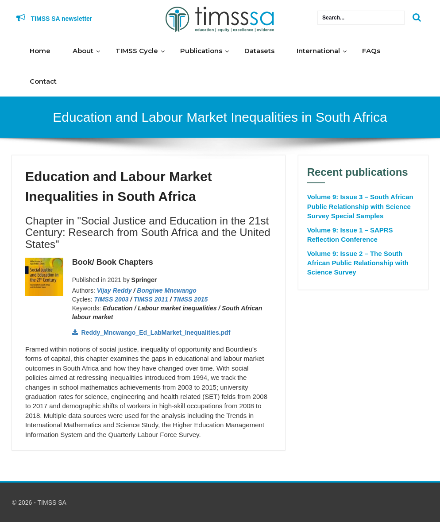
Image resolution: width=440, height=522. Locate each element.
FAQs (371, 50)
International (318, 50)
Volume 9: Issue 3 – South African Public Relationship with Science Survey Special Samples (360, 206)
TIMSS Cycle (137, 50)
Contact (43, 81)
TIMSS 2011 (151, 299)
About (83, 50)
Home (40, 50)
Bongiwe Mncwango (167, 290)
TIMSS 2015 (191, 299)
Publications (201, 50)
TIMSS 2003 (111, 299)
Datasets (259, 50)
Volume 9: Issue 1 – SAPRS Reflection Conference (350, 234)
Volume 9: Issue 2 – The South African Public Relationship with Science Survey (358, 263)
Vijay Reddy (114, 290)
